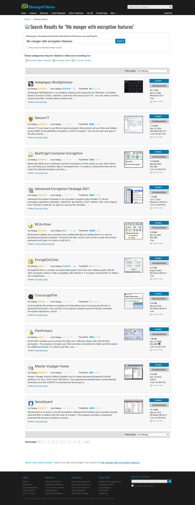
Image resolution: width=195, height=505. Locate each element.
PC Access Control (82, 60)
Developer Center (106, 484)
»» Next (86, 442)
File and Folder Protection (39, 60)
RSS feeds (103, 490)
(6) (74, 266)
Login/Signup (105, 487)
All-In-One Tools (41, 102)
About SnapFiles (30, 487)
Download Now (159, 86)
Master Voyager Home (52, 366)
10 (79, 442)
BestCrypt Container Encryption (59, 153)
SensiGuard (43, 402)
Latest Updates (78, 490)
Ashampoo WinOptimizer (54, 82)
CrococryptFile (46, 295)
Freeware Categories (81, 481)
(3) (74, 231)
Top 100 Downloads (80, 487)
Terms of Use (29, 493)
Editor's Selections (53, 481)
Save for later (158, 101)
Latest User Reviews (54, 484)
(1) (74, 89)
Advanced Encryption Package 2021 (62, 189)
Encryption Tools (63, 60)
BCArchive (43, 224)
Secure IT (42, 118)
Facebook (103, 493)
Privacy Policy (29, 490)
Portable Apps (51, 490)
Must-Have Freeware (54, 493)
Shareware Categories (81, 484)
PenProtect (43, 331)
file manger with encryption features (120, 462)
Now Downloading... (81, 493)
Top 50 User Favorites (54, 487)
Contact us (27, 484)
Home (27, 19)
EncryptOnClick (46, 260)
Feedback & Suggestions (110, 481)
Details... (159, 81)
